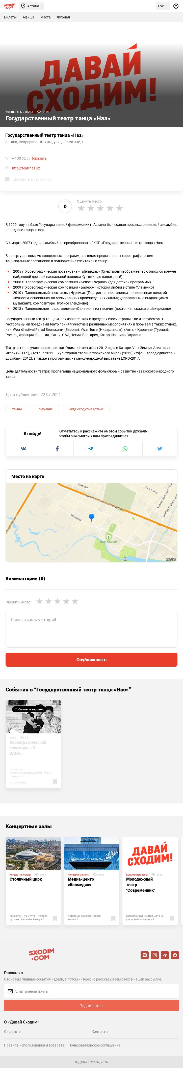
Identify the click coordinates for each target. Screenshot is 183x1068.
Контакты (100, 1031)
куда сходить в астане (86, 409)
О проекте (12, 1031)
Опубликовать (91, 660)
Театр (13, 737)
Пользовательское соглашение (94, 1045)
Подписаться (91, 1005)
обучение (46, 409)
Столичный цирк (26, 879)
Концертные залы (19, 112)
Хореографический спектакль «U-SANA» (28, 747)
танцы (17, 409)
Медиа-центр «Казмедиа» (81, 881)
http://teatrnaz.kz (26, 168)
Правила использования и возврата (34, 1045)
